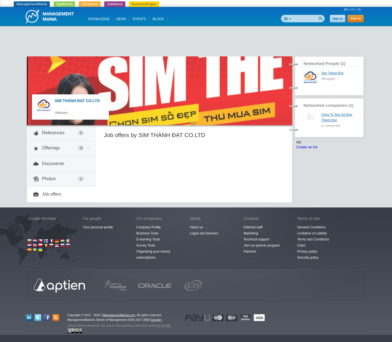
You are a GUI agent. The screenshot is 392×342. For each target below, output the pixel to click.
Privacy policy (307, 251)
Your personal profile (98, 227)
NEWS (121, 19)
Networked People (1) (324, 63)
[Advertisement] (196, 42)
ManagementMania (31, 4)
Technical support (256, 239)
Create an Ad (306, 147)
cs (352, 9)
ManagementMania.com (119, 315)
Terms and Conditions (313, 239)
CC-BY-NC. (164, 325)
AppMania (64, 4)
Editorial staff (253, 227)
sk (359, 9)
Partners (250, 251)
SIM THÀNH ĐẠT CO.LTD (77, 101)
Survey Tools (145, 245)
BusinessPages (144, 4)
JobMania (114, 4)
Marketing (251, 233)
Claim (301, 245)
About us (196, 227)
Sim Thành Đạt (332, 73)
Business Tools (147, 233)
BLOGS (158, 19)
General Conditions (311, 227)
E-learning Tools (148, 239)
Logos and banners (204, 233)
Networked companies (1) (328, 105)
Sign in (338, 18)
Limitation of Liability (312, 233)
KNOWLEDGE (99, 19)
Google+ (156, 319)
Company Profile (148, 227)
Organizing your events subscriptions (153, 254)
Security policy (307, 257)
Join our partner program (262, 245)
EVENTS (139, 19)
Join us (355, 18)
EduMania (90, 4)
